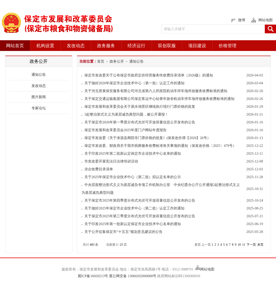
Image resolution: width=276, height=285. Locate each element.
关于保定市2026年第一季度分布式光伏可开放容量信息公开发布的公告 (139, 122)
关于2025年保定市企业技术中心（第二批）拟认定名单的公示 (132, 177)
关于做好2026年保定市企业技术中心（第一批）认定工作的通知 (134, 83)
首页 (100, 61)
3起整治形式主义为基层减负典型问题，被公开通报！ (126, 114)
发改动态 (76, 45)
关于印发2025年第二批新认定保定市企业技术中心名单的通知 (132, 153)
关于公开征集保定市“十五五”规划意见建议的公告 (123, 232)
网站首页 (15, 45)
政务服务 (106, 45)
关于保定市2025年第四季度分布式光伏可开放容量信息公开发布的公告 (139, 200)
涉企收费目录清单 (98, 169)
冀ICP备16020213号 (93, 276)
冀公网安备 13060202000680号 (132, 276)
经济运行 (136, 45)
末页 (260, 244)
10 (239, 244)
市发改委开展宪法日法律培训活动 (111, 161)
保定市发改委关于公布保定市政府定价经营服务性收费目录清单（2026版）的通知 (148, 75)
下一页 (251, 244)
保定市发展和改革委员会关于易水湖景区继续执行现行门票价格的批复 (139, 106)
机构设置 (45, 45)
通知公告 (38, 74)
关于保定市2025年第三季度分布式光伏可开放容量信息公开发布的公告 (139, 216)
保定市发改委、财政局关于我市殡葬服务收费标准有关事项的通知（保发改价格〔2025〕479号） (160, 146)
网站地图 (207, 269)
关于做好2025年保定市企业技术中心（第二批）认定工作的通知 (134, 208)
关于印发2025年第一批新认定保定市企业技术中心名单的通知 (132, 224)
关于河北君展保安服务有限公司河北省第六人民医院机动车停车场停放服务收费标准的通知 (155, 91)
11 (243, 244)
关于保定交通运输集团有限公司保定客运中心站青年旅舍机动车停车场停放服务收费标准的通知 (159, 99)
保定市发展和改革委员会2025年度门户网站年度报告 (125, 130)
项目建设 (197, 45)
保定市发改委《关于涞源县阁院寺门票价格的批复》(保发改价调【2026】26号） (147, 138)
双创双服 (167, 45)
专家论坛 (38, 108)
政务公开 (117, 61)
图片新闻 (38, 97)
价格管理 (227, 45)
